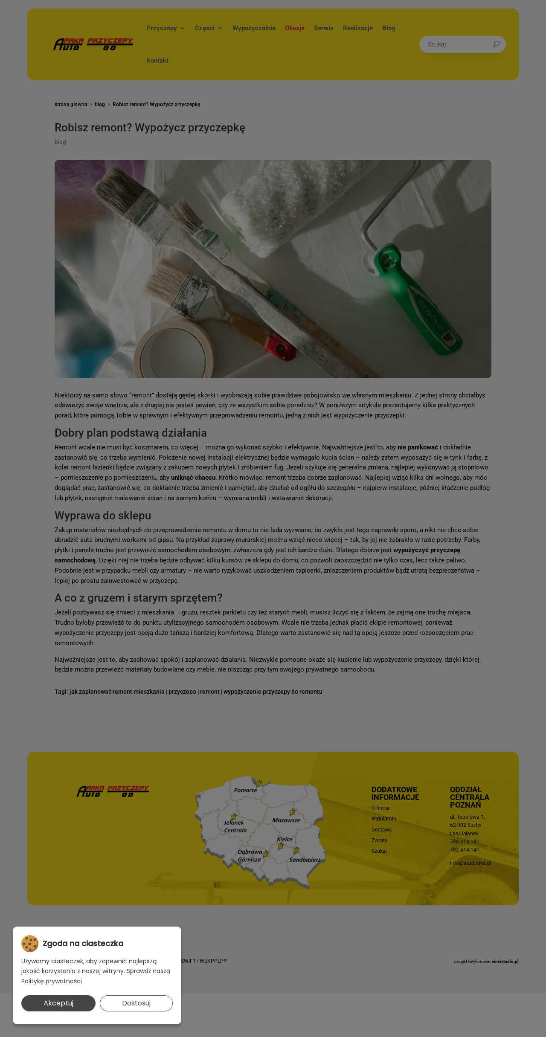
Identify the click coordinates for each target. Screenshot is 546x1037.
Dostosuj (136, 1003)
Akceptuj (58, 1003)
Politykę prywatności (51, 981)
